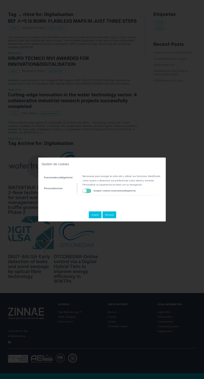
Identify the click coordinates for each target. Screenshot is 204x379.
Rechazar (109, 215)
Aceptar (95, 215)
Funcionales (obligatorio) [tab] (58, 177)
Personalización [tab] (53, 188)
